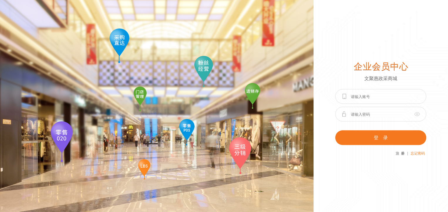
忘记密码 (418, 153)
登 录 (381, 137)
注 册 (400, 153)
